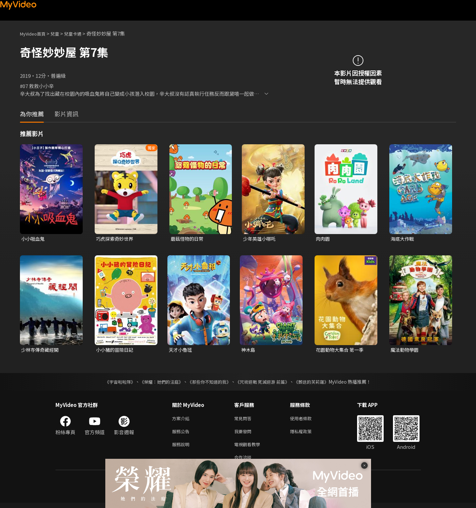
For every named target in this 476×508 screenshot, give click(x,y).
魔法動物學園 (406, 350)
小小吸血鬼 (33, 238)
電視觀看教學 (249, 447)
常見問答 (244, 420)
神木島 (248, 350)
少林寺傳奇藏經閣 (41, 350)
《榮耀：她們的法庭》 (158, 383)
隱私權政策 (306, 434)
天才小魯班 (181, 350)
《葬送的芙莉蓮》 (317, 383)
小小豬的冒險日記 (116, 350)
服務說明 (182, 447)
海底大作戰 (403, 238)
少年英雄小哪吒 (260, 238)
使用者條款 (306, 420)
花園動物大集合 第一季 (341, 350)
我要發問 (244, 434)
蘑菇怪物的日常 (188, 238)
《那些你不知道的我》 (209, 383)
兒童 (60, 33)
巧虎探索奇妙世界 (116, 238)
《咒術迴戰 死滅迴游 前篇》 (266, 383)
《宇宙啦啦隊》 (113, 383)
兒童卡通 (80, 33)
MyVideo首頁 (35, 33)
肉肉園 (323, 238)
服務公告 (182, 434)
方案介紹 (182, 420)
